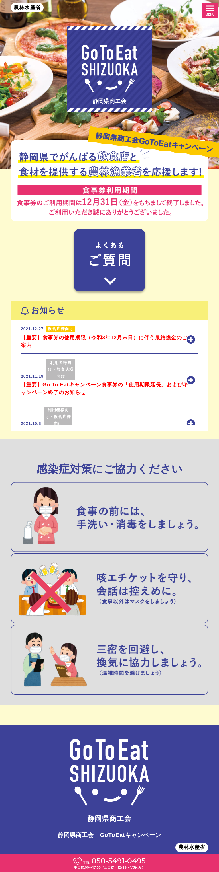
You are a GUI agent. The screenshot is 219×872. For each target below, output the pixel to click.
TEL (109, 863)
